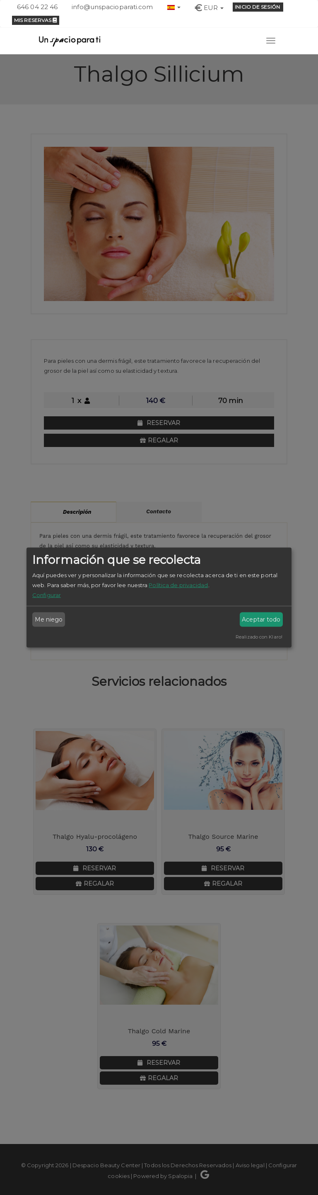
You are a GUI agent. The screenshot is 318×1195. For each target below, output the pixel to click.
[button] (174, 6)
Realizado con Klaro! (259, 636)
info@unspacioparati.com (112, 7)
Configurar (46, 594)
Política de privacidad (178, 584)
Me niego (49, 619)
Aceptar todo (261, 619)
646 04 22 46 (37, 7)
